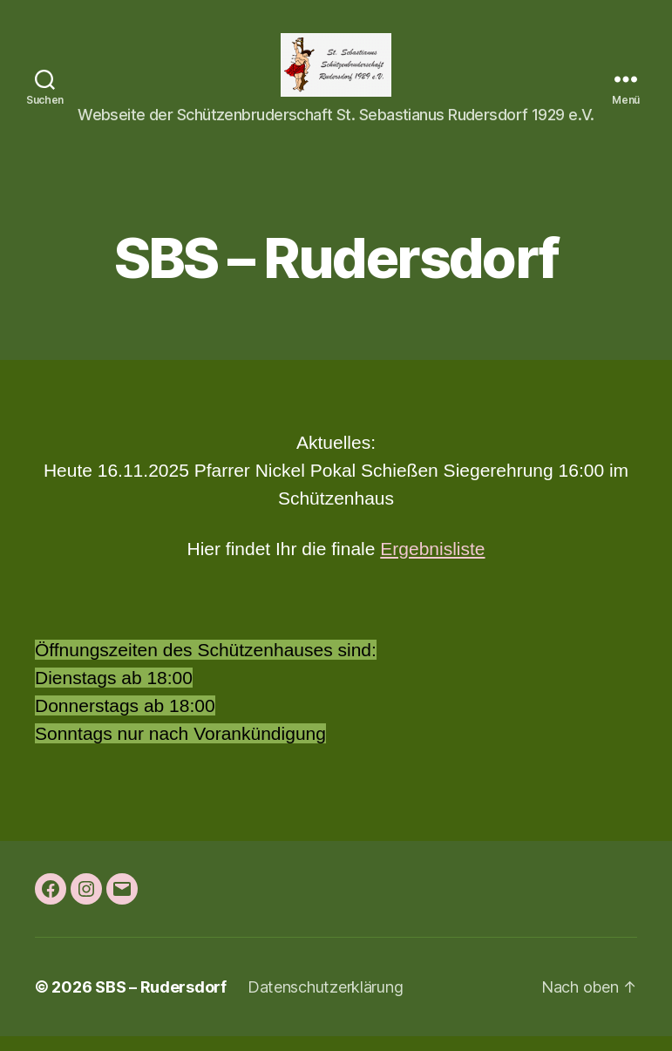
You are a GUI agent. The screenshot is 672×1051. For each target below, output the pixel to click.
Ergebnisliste (432, 563)
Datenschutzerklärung (326, 1002)
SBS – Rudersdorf (161, 1002)
